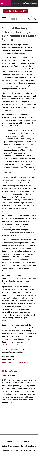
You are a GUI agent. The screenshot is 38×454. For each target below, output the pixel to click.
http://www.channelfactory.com (14, 345)
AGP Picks (5, 3)
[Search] (18, 18)
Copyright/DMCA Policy (12, 450)
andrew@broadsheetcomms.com (15, 362)
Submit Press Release (10, 446)
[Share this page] (35, 19)
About (9, 442)
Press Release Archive (22, 442)
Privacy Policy (29, 450)
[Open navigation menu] (4, 19)
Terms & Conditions (28, 446)
